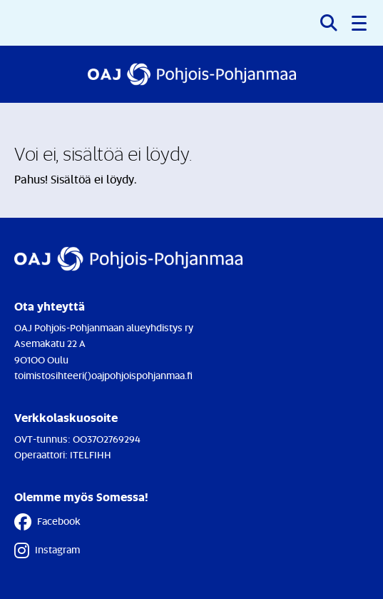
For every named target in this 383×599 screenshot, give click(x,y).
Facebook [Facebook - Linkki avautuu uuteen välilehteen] (47, 521)
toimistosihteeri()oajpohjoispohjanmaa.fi (103, 375)
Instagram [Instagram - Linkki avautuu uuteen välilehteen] (47, 550)
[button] (360, 22)
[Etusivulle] (192, 74)
